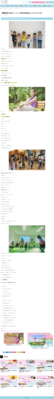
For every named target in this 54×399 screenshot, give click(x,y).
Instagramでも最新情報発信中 (38, 2)
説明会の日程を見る (25, 2)
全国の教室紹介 (44, 6)
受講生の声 (26, 6)
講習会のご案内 (35, 6)
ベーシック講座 (16, 6)
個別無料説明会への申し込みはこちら (14, 344)
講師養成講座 (21, 6)
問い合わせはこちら (49, 2)
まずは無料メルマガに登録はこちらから (40, 347)
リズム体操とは (7, 6)
